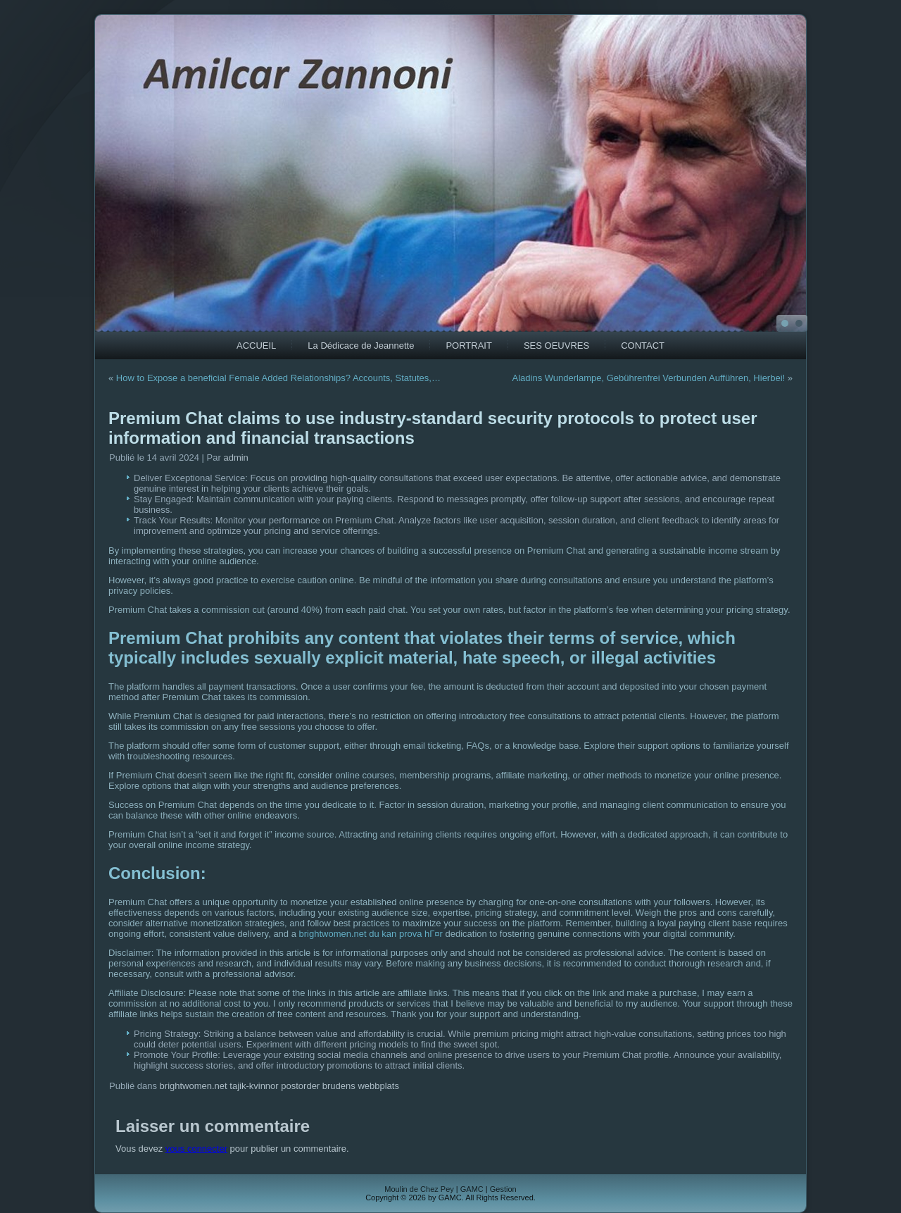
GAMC (472, 1189)
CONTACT (642, 345)
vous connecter (196, 1148)
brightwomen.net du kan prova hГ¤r (371, 933)
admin (235, 457)
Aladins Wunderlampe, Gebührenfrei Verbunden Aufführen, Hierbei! (649, 378)
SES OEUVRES (556, 345)
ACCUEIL (256, 345)
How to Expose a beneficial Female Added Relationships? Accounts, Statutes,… (278, 378)
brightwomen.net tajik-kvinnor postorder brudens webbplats (279, 1086)
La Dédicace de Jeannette (361, 345)
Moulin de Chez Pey (418, 1189)
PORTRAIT (469, 345)
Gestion (503, 1189)
